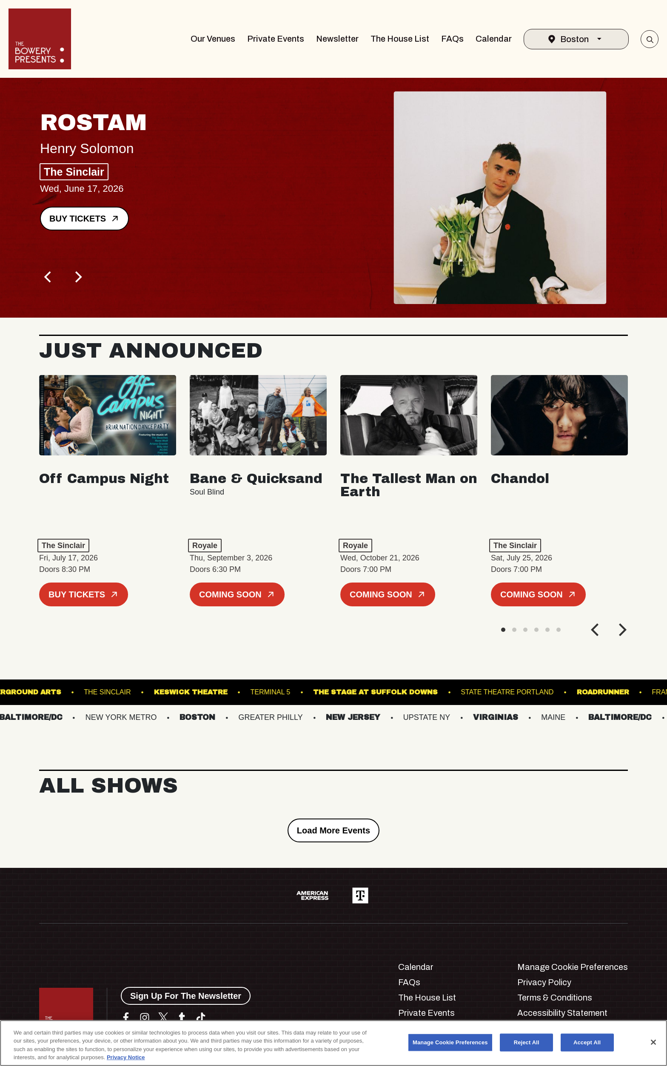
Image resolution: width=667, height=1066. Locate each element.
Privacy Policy (544, 982)
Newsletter (337, 38)
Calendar (494, 38)
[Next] (77, 276)
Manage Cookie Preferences (572, 967)
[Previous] (48, 276)
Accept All (587, 1042)
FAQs (452, 38)
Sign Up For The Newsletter (185, 996)
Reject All (526, 1042)
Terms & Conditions (554, 997)
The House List (400, 38)
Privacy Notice (126, 1057)
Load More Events (333, 830)
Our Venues (213, 38)
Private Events (275, 38)
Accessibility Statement (562, 1013)
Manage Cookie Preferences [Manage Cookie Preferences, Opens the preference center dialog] (450, 1042)
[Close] (653, 1042)
